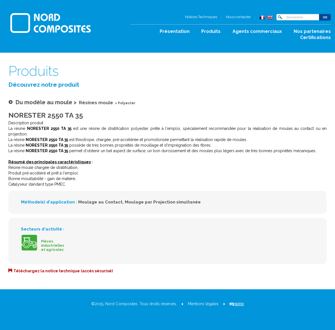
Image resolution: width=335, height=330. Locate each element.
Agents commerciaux (257, 31)
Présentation (175, 31)
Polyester (126, 103)
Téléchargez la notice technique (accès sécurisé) (63, 271)
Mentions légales (203, 304)
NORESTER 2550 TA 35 (45, 115)
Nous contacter (238, 17)
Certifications (315, 37)
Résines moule (96, 102)
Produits (211, 31)
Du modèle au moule (44, 102)
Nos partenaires (312, 31)
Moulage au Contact (100, 202)
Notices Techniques (201, 17)
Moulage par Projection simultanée (163, 202)
